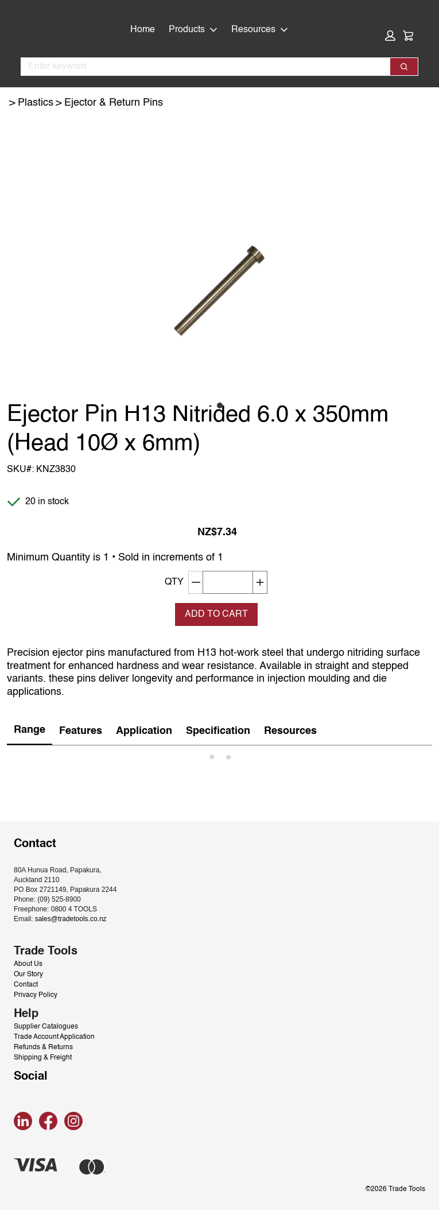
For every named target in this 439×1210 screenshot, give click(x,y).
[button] (390, 35)
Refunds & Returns (43, 1047)
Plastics (35, 103)
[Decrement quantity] (195, 582)
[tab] (29, 731)
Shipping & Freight (43, 1057)
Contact (26, 984)
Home (142, 29)
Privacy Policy (35, 995)
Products (193, 29)
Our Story (28, 974)
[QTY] (228, 582)
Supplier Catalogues (46, 1026)
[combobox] (200, 66)
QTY (174, 582)
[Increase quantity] (260, 582)
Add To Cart (216, 614)
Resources (259, 29)
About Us (28, 964)
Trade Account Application (54, 1037)
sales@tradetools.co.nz (71, 919)
